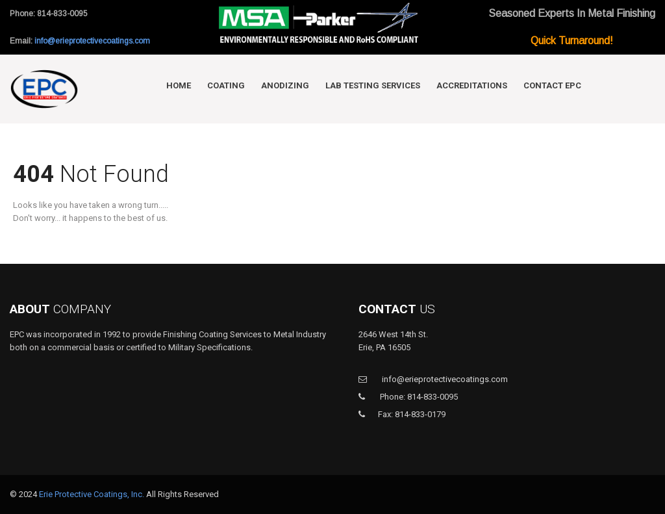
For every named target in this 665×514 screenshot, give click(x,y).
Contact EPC (552, 85)
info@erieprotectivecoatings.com (92, 40)
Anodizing (285, 85)
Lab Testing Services (372, 85)
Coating (226, 85)
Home (178, 85)
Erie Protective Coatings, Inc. (91, 494)
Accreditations (471, 85)
